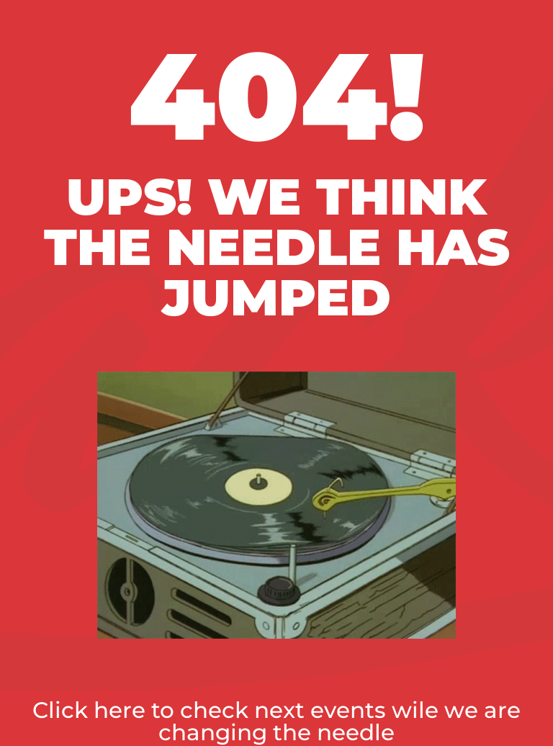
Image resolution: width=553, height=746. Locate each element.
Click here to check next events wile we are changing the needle (276, 721)
